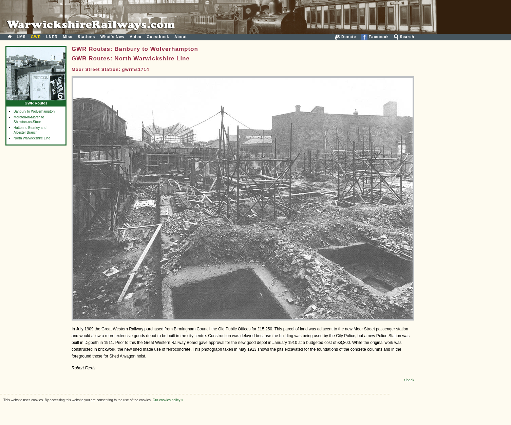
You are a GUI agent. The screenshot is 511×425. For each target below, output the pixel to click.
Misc (67, 37)
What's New (112, 37)
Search (404, 37)
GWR (36, 37)
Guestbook (158, 37)
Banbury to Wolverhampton (34, 111)
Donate (345, 37)
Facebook (375, 37)
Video (135, 37)
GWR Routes (36, 101)
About (180, 37)
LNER (52, 37)
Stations (86, 37)
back (409, 380)
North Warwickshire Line (32, 138)
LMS (21, 37)
